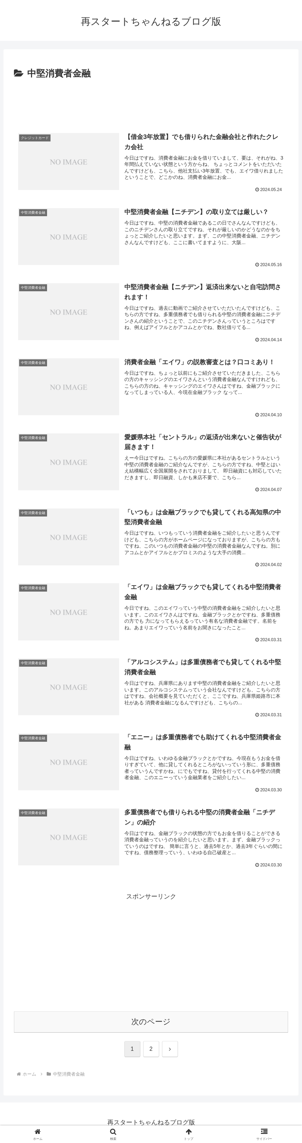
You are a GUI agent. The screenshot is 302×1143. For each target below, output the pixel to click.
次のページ (151, 1022)
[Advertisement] (151, 101)
